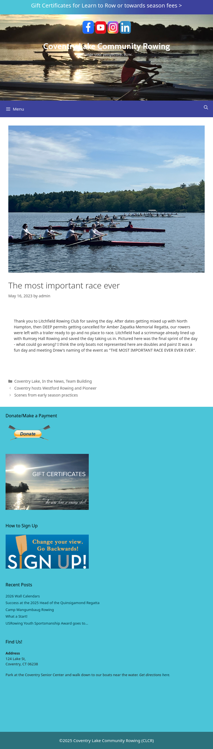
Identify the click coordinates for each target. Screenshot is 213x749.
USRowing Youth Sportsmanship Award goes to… (47, 623)
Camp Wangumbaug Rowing (30, 609)
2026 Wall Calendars (23, 596)
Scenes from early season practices (46, 395)
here (165, 674)
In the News (53, 381)
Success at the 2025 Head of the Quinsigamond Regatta (53, 602)
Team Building (79, 381)
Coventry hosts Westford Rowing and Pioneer (55, 388)
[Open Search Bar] (206, 107)
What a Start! (16, 616)
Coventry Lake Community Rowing (106, 46)
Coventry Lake (27, 381)
